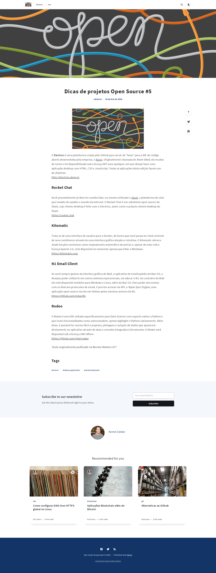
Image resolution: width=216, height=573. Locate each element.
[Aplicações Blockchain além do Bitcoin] (108, 514)
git (142, 501)
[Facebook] (188, 131)
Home (39, 4)
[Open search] (182, 4)
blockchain (92, 501)
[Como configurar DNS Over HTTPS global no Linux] (54, 514)
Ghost (129, 555)
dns (34, 501)
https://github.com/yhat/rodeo (70, 338)
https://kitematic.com (65, 253)
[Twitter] (188, 121)
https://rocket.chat (63, 215)
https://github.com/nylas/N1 (69, 296)
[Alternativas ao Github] (162, 514)
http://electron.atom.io (65, 177)
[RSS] (115, 549)
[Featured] (73, 472)
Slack (134, 197)
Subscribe (153, 403)
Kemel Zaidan (117, 431)
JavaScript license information (108, 561)
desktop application (71, 370)
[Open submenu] (49, 4)
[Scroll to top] (188, 112)
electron (98, 99)
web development (91, 370)
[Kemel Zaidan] (98, 433)
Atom (99, 159)
